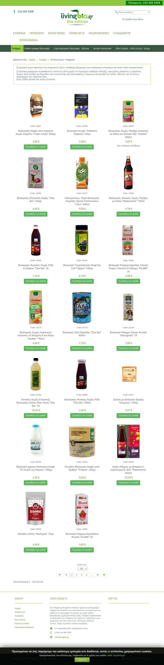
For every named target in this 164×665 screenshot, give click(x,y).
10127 (84, 260)
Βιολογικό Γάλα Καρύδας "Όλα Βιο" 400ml (82, 334)
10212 (84, 462)
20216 (38, 529)
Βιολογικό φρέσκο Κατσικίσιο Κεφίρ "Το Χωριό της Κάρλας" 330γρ (35, 468)
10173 (38, 328)
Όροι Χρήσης (20, 620)
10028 (84, 126)
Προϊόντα (37, 33)
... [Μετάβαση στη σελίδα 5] (92, 575)
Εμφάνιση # (82, 565)
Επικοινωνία (29, 40)
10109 (38, 260)
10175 (84, 328)
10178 (131, 328)
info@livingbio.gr (62, 637)
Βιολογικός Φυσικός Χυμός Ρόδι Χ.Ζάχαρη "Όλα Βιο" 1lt (35, 267)
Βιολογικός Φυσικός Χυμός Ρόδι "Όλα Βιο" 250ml (82, 401)
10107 (84, 193)
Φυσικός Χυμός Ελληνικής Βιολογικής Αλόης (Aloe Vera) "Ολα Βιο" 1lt (36, 402)
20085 (84, 395)
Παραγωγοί (77, 33)
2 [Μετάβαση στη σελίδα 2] (76, 575)
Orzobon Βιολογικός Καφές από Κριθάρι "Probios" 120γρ (82, 468)
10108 (131, 193)
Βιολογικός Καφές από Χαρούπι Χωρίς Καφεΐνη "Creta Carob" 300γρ (36, 132)
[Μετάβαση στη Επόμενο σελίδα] (98, 575)
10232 (84, 529)
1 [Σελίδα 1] (71, 575)
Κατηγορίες (56, 33)
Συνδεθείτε (122, 33)
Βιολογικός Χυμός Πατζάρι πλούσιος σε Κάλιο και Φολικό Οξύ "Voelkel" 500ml (128, 134)
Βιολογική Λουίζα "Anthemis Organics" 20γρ (82, 132)
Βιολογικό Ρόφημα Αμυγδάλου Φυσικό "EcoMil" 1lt (82, 535)
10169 (131, 260)
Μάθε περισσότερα (116, 655)
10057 (131, 126)
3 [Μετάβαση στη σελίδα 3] (81, 575)
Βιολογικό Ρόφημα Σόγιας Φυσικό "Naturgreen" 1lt (128, 334)
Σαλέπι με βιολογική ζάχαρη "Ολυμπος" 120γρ (128, 401)
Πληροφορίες (99, 33)
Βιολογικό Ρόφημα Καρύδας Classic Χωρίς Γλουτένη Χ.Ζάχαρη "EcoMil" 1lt (128, 268)
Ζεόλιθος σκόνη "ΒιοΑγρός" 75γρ (36, 534)
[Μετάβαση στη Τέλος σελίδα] (104, 575)
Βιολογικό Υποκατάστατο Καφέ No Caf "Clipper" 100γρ (82, 267)
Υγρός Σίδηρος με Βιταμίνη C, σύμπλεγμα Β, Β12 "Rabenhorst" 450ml (128, 469)
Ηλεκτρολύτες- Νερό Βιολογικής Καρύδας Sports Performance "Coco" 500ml (82, 201)
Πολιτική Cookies (22, 623)
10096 (38, 193)
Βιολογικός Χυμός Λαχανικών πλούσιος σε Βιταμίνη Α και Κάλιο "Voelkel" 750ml (35, 335)
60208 (38, 462)
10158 (38, 395)
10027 (38, 126)
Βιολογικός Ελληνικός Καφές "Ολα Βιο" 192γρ (35, 200)
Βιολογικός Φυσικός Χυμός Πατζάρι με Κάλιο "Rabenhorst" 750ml (128, 200)
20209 (131, 462)
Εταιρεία (19, 33)
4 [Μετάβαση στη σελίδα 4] (86, 575)
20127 (131, 395)
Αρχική (18, 608)
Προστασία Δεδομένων (24, 627)
